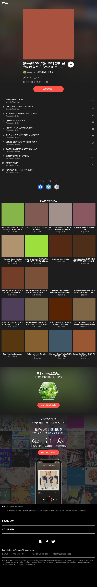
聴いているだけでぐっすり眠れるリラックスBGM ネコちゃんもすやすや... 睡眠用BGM (60, 229)
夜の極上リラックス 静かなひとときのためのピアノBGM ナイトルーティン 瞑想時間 (13, 324)
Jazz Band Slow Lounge (60, 259)
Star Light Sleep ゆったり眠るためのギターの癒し (60, 355)
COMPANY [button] (8, 529)
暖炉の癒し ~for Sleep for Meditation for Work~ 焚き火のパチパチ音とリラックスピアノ (60, 292)
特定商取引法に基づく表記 (62, 554)
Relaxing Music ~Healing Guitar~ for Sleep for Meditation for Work (13, 261)
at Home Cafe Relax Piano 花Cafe (84, 228)
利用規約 (5, 554)
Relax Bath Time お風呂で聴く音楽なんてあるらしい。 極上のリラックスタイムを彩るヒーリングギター (84, 262)
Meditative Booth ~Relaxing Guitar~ (36, 355)
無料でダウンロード (48, 453)
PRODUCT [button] (8, 521)
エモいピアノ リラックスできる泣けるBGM (36, 228)
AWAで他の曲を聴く (48, 405)
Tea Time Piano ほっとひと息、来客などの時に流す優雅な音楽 (84, 323)
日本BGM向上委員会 (46, 72)
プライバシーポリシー (20, 554)
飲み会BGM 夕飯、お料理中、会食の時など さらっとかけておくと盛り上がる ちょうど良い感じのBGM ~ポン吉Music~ (48, 511)
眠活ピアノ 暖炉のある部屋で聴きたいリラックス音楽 (60, 323)
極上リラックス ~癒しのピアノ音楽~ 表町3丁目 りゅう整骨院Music (12, 229)
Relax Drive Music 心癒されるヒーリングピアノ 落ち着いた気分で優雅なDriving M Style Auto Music (36, 262)
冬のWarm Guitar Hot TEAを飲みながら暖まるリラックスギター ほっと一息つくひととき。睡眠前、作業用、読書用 (84, 293)
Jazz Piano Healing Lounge (12, 354)
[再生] (71, 64)
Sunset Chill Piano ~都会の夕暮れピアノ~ (84, 355)
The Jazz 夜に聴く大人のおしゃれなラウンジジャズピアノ (12, 292)
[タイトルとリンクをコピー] (56, 186)
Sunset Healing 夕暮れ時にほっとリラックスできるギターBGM (36, 323)
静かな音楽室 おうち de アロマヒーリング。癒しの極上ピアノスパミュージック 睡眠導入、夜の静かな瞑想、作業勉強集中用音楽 (37, 293)
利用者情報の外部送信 (40, 554)
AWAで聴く (48, 89)
